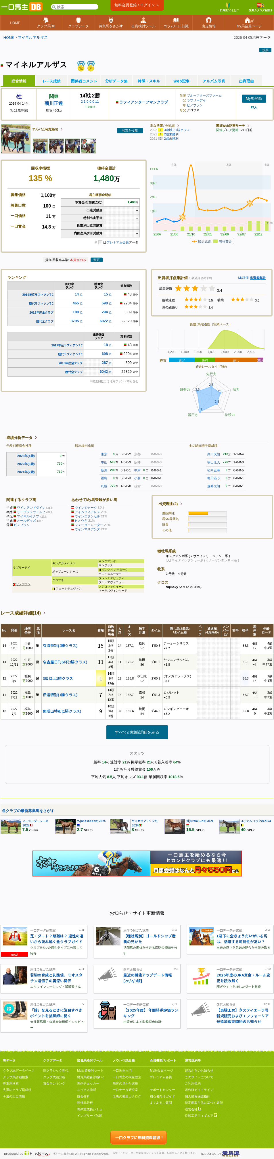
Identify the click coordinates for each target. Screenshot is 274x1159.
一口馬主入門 (122, 1070)
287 (105, 362)
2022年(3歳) (26, 464)
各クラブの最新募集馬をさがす (28, 811)
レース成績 (51, 81)
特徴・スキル (149, 81)
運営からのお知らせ (199, 1070)
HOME (8, 37)
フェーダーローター (89, 525)
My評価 (243, 277)
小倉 (137, 478)
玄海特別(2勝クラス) (60, 645)
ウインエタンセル (87, 516)
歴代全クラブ (44, 321)
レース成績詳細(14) (21, 613)
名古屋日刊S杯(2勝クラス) (65, 662)
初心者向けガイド (162, 1096)
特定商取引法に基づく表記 (204, 1102)
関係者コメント (84, 81)
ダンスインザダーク (115, 569)
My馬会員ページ (161, 1070)
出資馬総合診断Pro (90, 1077)
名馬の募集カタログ (127, 1096)
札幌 (104, 486)
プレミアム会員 (118, 242)
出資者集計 (258, 277)
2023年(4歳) (26, 456)
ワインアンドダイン (31, 507)
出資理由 (246, 81)
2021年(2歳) (26, 472)
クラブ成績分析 (54, 1077)
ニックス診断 (86, 1089)
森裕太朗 (213, 486)
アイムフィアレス (87, 512)
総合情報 (19, 81)
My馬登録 (254, 98)
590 (105, 303)
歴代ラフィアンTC (41, 303)
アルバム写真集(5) (45, 129)
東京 (104, 454)
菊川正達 (54, 103)
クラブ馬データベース (19, 1070)
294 (105, 312)
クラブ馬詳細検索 (15, 1077)
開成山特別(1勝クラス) (62, 711)
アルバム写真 (214, 81)
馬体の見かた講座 (125, 1083)
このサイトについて (199, 1077)
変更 (96, 260)
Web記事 (181, 81)
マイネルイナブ (28, 516)
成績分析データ (19, 437)
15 (106, 294)
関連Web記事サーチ (230, 125)
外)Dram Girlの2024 (199, 821)
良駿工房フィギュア (201, 1115)
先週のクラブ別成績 (17, 1089)
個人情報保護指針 (197, 1096)
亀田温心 (213, 478)
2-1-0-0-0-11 (90, 101)
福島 (104, 478)
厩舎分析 (83, 1096)
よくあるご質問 (161, 1102)
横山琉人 (213, 462)
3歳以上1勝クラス (58, 678)
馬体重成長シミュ (89, 1109)
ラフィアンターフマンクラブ (143, 102)
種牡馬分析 (85, 1102)
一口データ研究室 (125, 1089)
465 (76, 303)
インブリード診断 (89, 1115)
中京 (137, 470)
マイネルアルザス (33, 37)
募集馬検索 (11, 1083)
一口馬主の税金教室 (127, 1077)
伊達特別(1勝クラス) (60, 694)
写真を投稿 (130, 130)
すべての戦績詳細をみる (137, 732)
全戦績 (170, 125)
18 (106, 345)
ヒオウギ (81, 520)
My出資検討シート (90, 1070)
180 (76, 312)
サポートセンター (162, 1089)
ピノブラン (195, 105)
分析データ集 (116, 81)
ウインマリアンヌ (87, 529)
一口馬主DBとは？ (228, 7)
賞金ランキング (54, 1083)
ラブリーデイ (196, 100)
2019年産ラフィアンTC (37, 294)
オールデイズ (26, 520)
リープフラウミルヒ (31, 512)
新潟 (104, 470)
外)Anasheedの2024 (91, 821)
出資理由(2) (168, 504)
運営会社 (193, 1109)
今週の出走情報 (14, 1096)
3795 (75, 321)
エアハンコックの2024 (256, 821)
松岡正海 (213, 470)
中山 (104, 462)
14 (77, 294)
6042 (104, 371)
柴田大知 (213, 454)
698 (105, 354)
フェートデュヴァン (69, 588)
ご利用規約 (193, 1083)
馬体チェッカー (88, 1083)
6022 (104, 321)
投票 (265, 50)
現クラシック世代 (55, 1070)
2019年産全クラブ (41, 312)
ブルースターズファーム (204, 95)
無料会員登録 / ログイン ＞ (137, 5)
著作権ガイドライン (199, 1089)
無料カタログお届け (260, 7)
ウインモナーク (86, 507)
